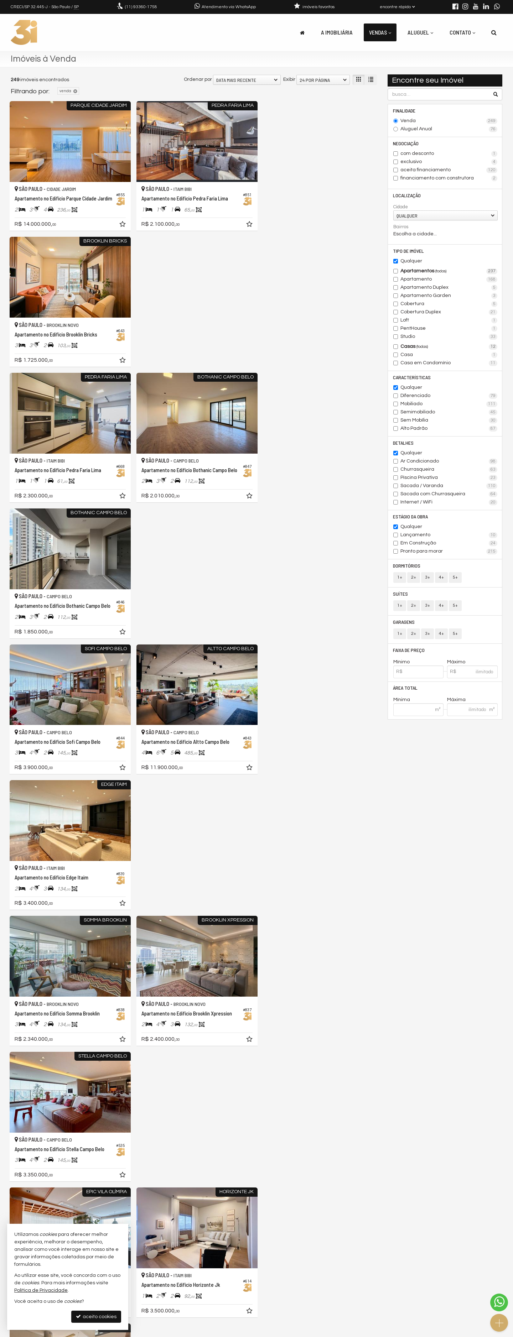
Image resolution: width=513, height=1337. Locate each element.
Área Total (405, 688)
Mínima (401, 700)
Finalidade (404, 111)
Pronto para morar (449, 551)
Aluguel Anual (449, 129)
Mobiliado (449, 404)
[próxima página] (359, 1201)
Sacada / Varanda (449, 486)
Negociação (406, 143)
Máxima (456, 700)
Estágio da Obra (410, 516)
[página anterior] (264, 1201)
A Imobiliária (337, 32)
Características (412, 377)
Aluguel (420, 32)
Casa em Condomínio (449, 363)
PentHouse (449, 328)
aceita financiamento (449, 170)
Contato (462, 32)
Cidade (400, 206)
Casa (449, 355)
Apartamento (449, 279)
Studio (449, 337)
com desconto (449, 154)
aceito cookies (96, 1316)
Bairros (400, 226)
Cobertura (449, 304)
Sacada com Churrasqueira (449, 494)
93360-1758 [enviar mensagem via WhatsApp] (141, 7)
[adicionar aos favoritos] (121, 223)
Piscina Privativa (449, 478)
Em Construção (449, 543)
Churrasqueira (449, 469)
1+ (399, 577)
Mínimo (401, 661)
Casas (449, 347)
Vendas (380, 32)
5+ (455, 577)
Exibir (289, 79)
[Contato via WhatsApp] (499, 1302)
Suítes (400, 594)
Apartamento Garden (449, 296)
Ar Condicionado (449, 461)
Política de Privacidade (262, 1331)
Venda (449, 121)
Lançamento (449, 535)
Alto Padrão (449, 429)
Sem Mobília (449, 420)
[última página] (371, 1201)
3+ (427, 577)
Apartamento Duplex (449, 288)
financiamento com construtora (449, 178)
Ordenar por (198, 79)
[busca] (494, 32)
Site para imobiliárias (457, 1331)
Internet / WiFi (449, 502)
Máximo (456, 661)
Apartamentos (449, 271)
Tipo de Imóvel (408, 251)
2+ (413, 577)
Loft (449, 320)
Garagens (404, 622)
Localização (407, 195)
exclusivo (449, 162)
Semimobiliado (449, 412)
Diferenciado (449, 396)
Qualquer (411, 260)
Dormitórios (407, 566)
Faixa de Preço (409, 650)
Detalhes (403, 443)
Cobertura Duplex (449, 312)
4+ (441, 577)
